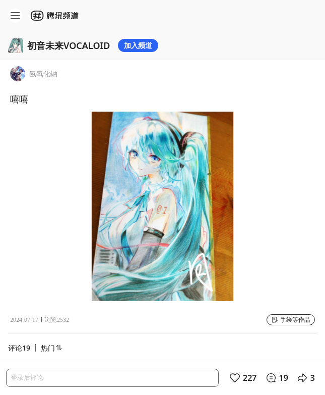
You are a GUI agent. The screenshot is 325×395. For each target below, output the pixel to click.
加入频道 (138, 45)
